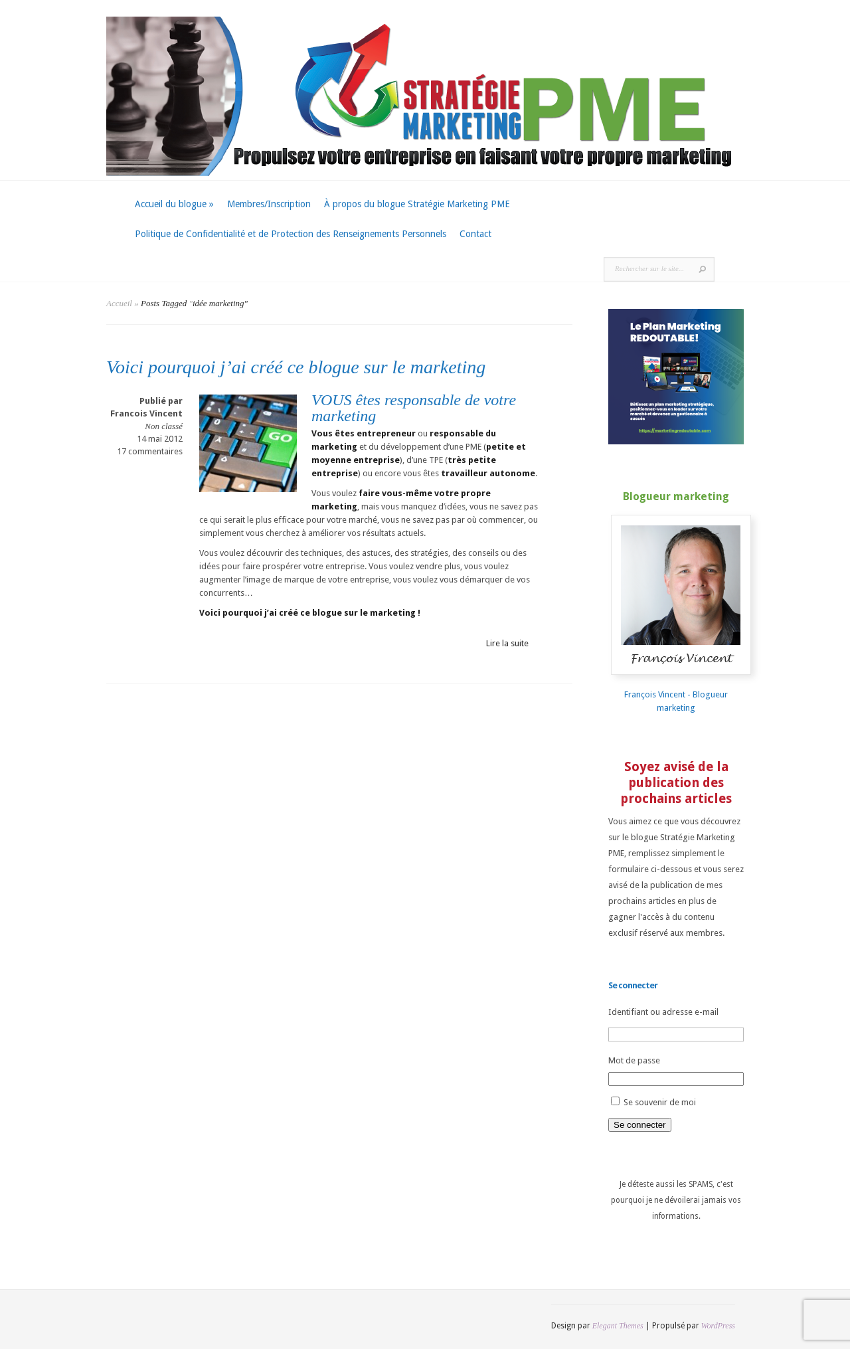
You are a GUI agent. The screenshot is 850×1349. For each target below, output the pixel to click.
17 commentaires (150, 451)
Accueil (119, 303)
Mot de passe (634, 1060)
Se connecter (640, 1125)
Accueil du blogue (174, 204)
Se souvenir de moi (660, 1102)
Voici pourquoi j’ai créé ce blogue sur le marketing (295, 367)
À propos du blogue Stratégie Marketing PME (417, 204)
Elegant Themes (617, 1325)
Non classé (164, 426)
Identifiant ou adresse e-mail (663, 1012)
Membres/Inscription (269, 204)
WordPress (718, 1325)
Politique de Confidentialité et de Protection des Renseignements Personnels (290, 233)
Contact (475, 233)
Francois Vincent (146, 413)
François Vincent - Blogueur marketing (684, 694)
